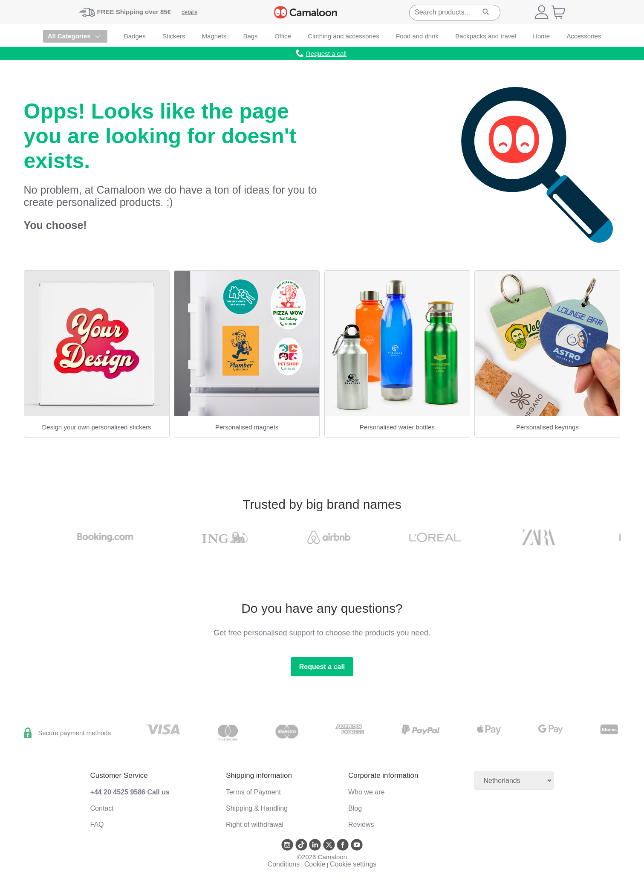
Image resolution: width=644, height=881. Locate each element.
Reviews (361, 824)
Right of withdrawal (254, 824)
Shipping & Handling (257, 808)
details (189, 12)
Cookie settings (353, 864)
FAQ (97, 824)
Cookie (315, 864)
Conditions (284, 864)
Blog (355, 808)
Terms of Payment (253, 792)
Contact (102, 808)
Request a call (322, 666)
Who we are (366, 792)
